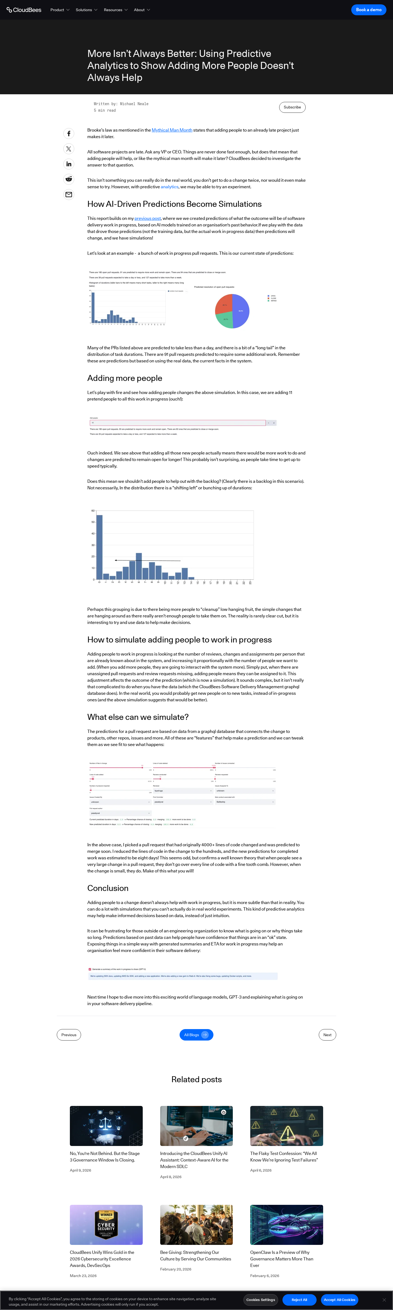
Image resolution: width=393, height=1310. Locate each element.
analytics (169, 309)
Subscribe (292, 227)
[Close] (384, 1300)
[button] (60, 10)
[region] (196, 1300)
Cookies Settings (260, 1299)
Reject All (299, 1299)
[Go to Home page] (24, 10)
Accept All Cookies (339, 1299)
